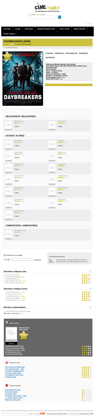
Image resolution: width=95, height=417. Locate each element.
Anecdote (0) (49, 57)
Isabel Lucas (61, 152)
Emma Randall (18, 199)
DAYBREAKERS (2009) (17, 41)
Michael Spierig (19, 121)
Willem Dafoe (18, 152)
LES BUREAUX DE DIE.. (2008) (15, 350)
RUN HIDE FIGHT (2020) (12, 390)
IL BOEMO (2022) (10, 377)
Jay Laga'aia (61, 164)
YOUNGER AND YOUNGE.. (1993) (16, 396)
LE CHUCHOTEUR (11, 294)
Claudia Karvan (19, 164)
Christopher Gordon (60, 76)
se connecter (89, 23)
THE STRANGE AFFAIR (13, 283)
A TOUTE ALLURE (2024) (13, 373)
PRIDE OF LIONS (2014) (12, 400)
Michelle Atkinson (19, 211)
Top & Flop (64, 29)
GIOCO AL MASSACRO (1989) (14, 348)
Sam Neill (61, 140)
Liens (30, 414)
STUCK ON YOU (11, 275)
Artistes (29, 29)
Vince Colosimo (19, 175)
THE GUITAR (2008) (11, 392)
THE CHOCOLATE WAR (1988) (14, 367)
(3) (59, 53)
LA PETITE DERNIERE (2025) (14, 371)
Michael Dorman (63, 187)
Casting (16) (83, 53)
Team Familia (9, 34)
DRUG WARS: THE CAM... (14, 281)
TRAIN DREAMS (11, 279)
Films (17, 29)
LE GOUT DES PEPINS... (13, 298)
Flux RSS (40, 414)
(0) (71, 53)
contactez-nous (73, 414)
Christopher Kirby (63, 175)
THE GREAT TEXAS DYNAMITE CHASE (18, 311)
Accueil (7, 29)
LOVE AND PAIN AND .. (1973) (14, 369)
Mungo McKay (18, 187)
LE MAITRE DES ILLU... (13, 296)
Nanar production (46, 29)
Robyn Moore (62, 199)
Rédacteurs (79, 29)
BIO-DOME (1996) (10, 394)
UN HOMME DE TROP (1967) (14, 375)
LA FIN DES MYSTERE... (13, 292)
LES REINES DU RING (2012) (14, 346)
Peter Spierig (62, 121)
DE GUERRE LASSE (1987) (13, 354)
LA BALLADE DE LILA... (13, 300)
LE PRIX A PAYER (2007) (13, 352)
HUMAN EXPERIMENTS (13, 277)
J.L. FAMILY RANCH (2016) (13, 398)
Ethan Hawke (18, 140)
